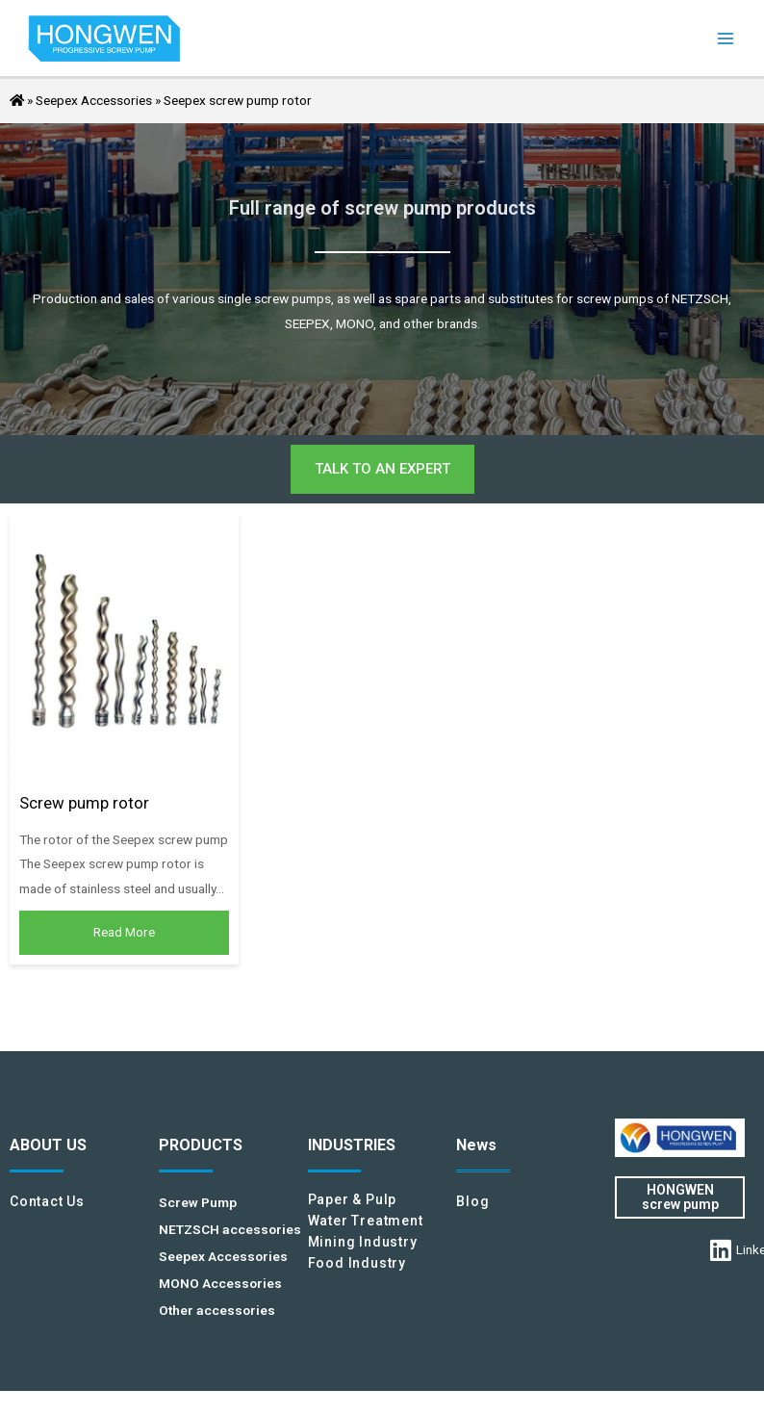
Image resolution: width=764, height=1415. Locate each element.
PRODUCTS (200, 1145)
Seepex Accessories (94, 100)
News (476, 1145)
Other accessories (217, 1310)
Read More (124, 931)
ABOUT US (48, 1145)
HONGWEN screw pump (680, 1197)
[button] (382, 469)
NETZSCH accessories (230, 1229)
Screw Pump (198, 1202)
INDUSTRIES (351, 1145)
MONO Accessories (220, 1283)
